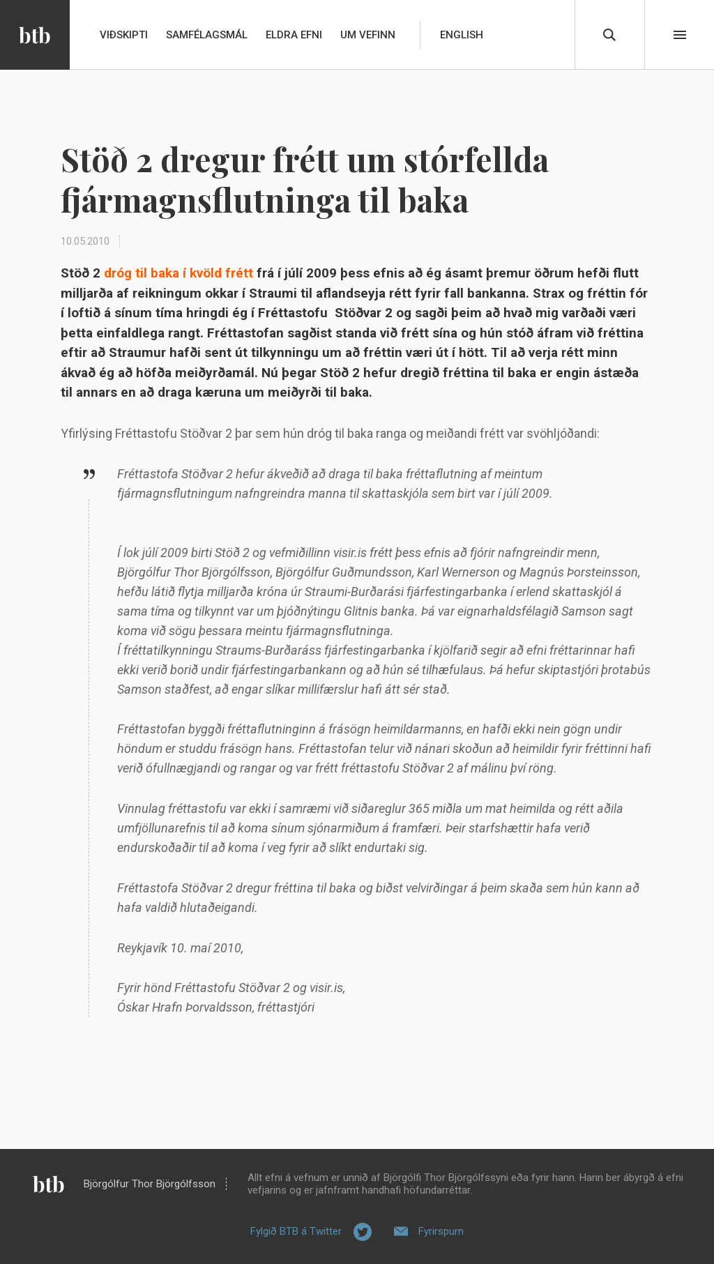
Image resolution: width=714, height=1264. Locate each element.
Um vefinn (367, 35)
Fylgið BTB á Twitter (296, 1231)
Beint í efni (680, 35)
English (461, 35)
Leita (609, 34)
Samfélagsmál (207, 35)
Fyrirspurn (441, 1231)
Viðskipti (124, 35)
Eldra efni (294, 35)
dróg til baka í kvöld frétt (178, 273)
